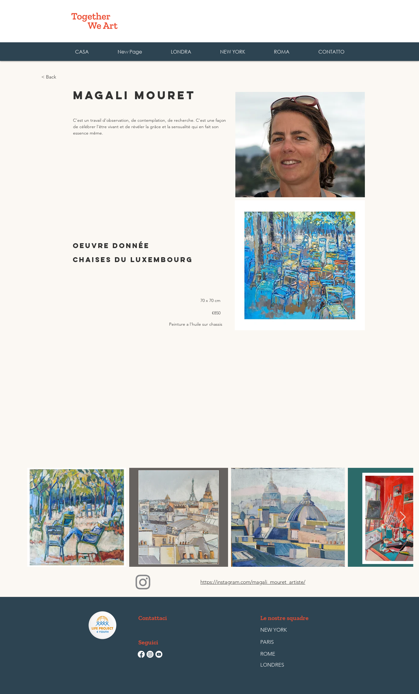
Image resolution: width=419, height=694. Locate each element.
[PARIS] (274, 642)
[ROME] (274, 654)
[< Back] (61, 77)
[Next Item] (402, 517)
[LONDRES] (274, 665)
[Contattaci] (153, 617)
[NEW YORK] (273, 630)
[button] (281, 51)
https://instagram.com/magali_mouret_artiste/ (252, 582)
